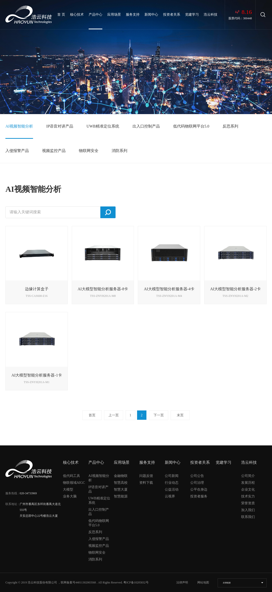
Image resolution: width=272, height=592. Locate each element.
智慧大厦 (121, 489)
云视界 (170, 496)
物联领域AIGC (74, 482)
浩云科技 (210, 14)
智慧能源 (121, 496)
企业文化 (248, 489)
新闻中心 (151, 14)
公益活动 (171, 489)
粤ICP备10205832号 (136, 582)
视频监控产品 (54, 151)
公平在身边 (198, 489)
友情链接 (227, 583)
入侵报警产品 (17, 151)
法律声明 (182, 582)
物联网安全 (88, 151)
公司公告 (197, 476)
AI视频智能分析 (19, 126)
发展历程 (248, 482)
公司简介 (248, 476)
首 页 (61, 14)
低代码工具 (71, 476)
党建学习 (192, 14)
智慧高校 (121, 482)
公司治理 (197, 482)
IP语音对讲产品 (59, 126)
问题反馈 (146, 476)
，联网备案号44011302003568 (77, 582)
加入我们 (248, 510)
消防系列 (119, 151)
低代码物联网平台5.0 (191, 126)
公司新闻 (171, 476)
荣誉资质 (248, 503)
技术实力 (248, 496)
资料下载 (146, 482)
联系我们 (248, 517)
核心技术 (77, 14)
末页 (180, 415)
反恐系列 (230, 126)
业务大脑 (70, 496)
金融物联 (121, 476)
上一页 (113, 415)
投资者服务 (198, 496)
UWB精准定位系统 (102, 126)
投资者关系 (171, 14)
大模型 (68, 489)
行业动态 (171, 482)
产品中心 (95, 14)
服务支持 (133, 14)
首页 (92, 415)
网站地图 (203, 582)
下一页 (159, 415)
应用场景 (114, 14)
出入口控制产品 (146, 126)
